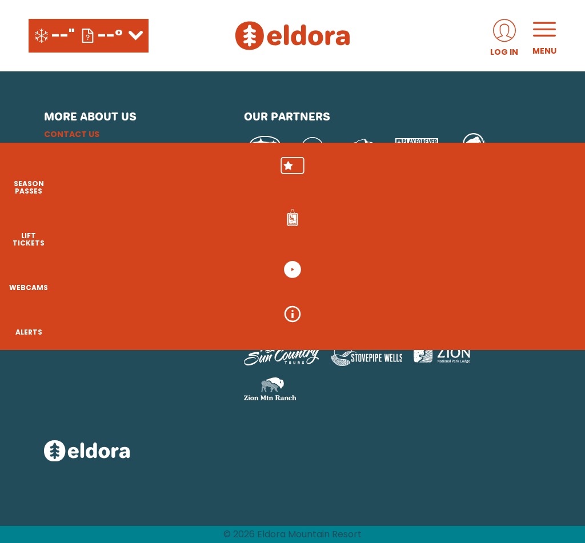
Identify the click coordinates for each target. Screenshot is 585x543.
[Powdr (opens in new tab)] (270, 292)
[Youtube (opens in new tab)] (118, 294)
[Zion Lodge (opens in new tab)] (442, 354)
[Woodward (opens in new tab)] (448, 322)
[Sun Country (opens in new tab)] (281, 354)
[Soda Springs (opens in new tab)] (313, 322)
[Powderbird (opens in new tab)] (369, 322)
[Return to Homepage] (292, 35)
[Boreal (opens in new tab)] (334, 292)
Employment (72, 148)
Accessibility (74, 202)
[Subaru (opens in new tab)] (265, 148)
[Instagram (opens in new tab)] (55, 294)
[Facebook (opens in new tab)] (86, 294)
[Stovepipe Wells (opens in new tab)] (367, 354)
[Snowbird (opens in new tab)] (268, 322)
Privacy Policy (77, 175)
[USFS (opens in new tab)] (322, 198)
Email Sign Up (73, 161)
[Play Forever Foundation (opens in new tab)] (416, 148)
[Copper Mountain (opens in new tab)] (394, 291)
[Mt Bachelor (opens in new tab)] (506, 292)
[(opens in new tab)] (504, 35)
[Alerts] (556, 331)
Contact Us (71, 134)
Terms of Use (73, 189)
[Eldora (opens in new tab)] (454, 291)
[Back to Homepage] (129, 452)
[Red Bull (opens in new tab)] (265, 198)
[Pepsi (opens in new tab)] (312, 148)
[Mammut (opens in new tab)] (473, 148)
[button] (556, 177)
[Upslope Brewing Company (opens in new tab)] (359, 148)
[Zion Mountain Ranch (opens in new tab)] (270, 388)
